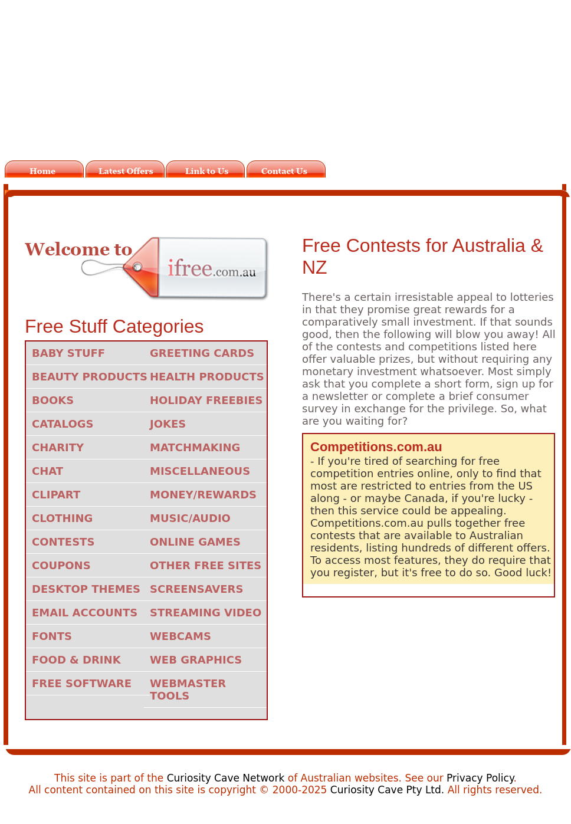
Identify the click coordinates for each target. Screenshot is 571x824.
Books (53, 400)
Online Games (195, 542)
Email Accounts (84, 612)
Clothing (62, 518)
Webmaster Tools (188, 689)
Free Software (82, 683)
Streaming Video (205, 612)
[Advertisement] (288, 87)
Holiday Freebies (206, 400)
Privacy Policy (480, 778)
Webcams (180, 636)
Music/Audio (190, 518)
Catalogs (62, 424)
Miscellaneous (200, 471)
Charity (58, 447)
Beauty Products (89, 376)
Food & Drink (76, 660)
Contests (63, 542)
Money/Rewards (203, 494)
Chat (47, 471)
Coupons (61, 565)
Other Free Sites (205, 565)
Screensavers (196, 589)
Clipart (56, 494)
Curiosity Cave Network (226, 778)
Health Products (207, 376)
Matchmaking (195, 447)
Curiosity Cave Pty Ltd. (387, 790)
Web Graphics (196, 660)
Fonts (52, 636)
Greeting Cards (202, 353)
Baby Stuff (68, 353)
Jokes (168, 424)
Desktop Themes (86, 589)
